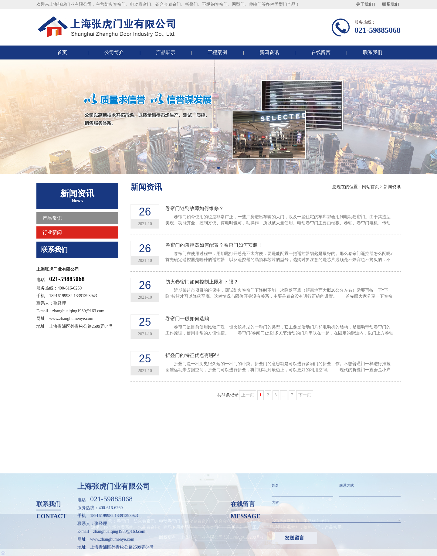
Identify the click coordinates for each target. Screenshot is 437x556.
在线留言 (320, 52)
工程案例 (217, 52)
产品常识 (52, 218)
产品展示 (165, 52)
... (284, 395)
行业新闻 (52, 232)
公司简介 (114, 52)
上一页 (247, 395)
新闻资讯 (269, 52)
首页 (62, 52)
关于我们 (364, 4)
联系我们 (390, 4)
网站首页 (370, 187)
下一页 (304, 395)
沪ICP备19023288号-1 (244, 537)
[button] (213, 168)
